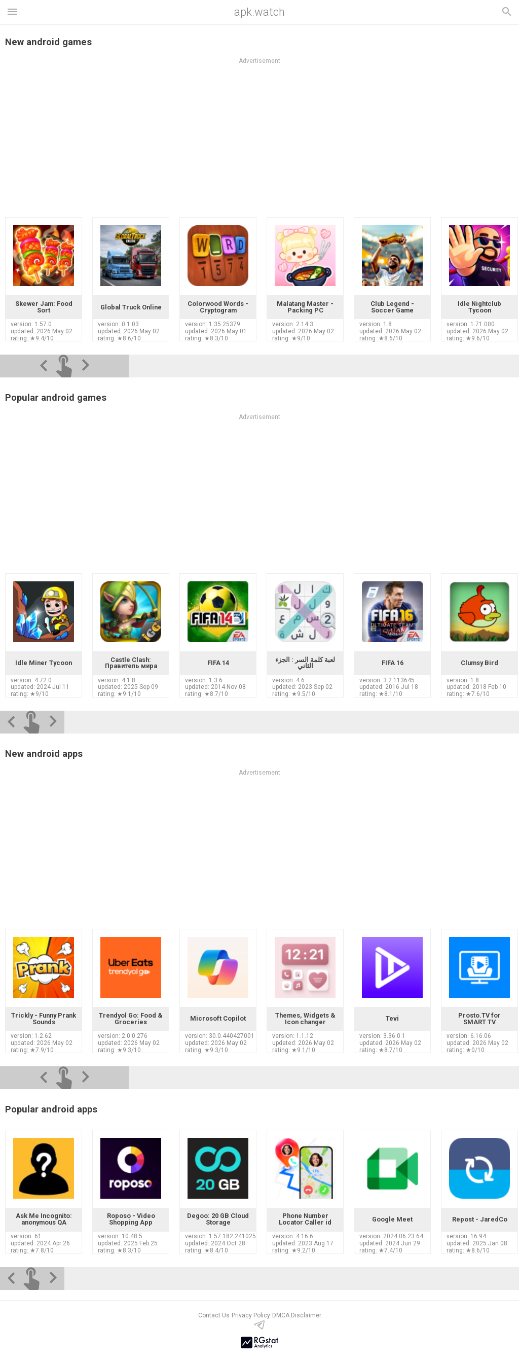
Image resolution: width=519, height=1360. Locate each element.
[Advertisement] (259, 853)
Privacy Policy (251, 1315)
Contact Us (214, 1315)
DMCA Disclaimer (296, 1315)
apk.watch (259, 12)
